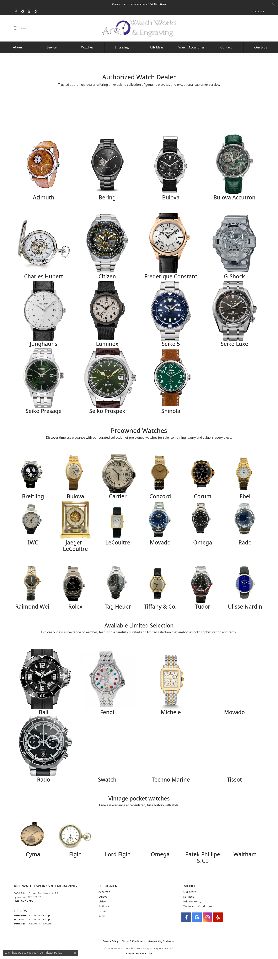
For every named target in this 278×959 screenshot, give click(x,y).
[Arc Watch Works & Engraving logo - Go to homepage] (139, 28)
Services (52, 47)
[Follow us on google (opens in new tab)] (22, 11)
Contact (226, 47)
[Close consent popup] (75, 953)
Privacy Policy (192, 901)
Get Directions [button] (158, 4)
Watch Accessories (191, 47)
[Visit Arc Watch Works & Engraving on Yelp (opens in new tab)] (35, 11)
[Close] (273, 4)
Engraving (122, 47)
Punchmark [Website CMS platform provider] (146, 953)
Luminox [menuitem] (104, 911)
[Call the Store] (23, 900)
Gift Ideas (156, 47)
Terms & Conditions (133, 941)
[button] (257, 11)
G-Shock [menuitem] (104, 906)
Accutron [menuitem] (104, 892)
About (17, 47)
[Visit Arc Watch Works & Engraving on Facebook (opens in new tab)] (16, 11)
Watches (87, 47)
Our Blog (260, 47)
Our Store (189, 892)
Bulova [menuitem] (103, 896)
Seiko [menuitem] (102, 916)
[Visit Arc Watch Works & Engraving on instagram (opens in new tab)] (29, 11)
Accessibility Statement (161, 941)
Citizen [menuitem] (103, 901)
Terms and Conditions (197, 906)
